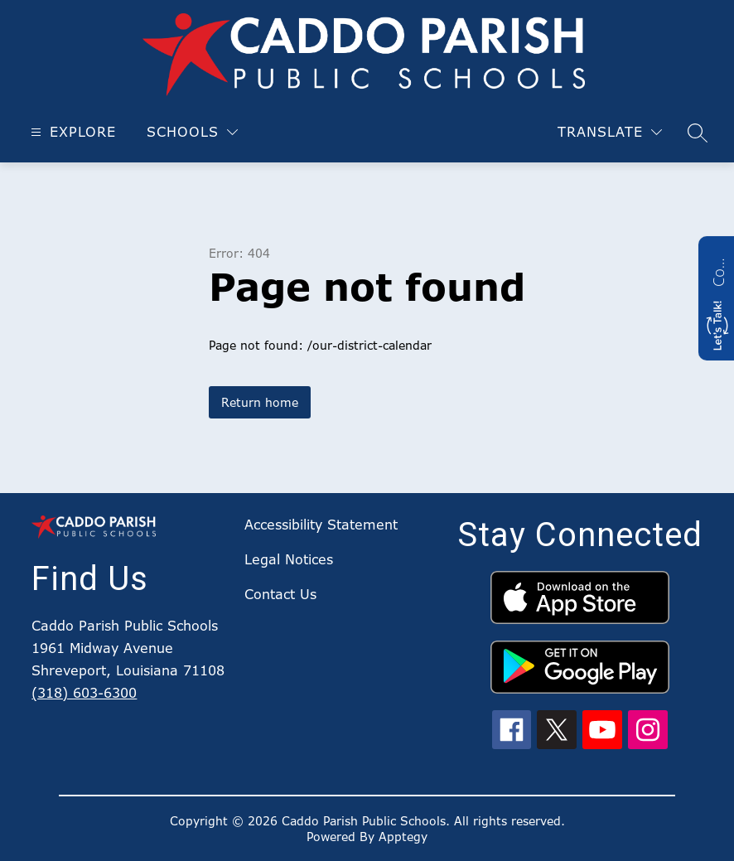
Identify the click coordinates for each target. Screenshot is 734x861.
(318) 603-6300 (84, 693)
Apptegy (403, 836)
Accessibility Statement (321, 524)
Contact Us (280, 594)
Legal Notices (288, 559)
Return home (259, 402)
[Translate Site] (609, 132)
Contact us (718, 270)
